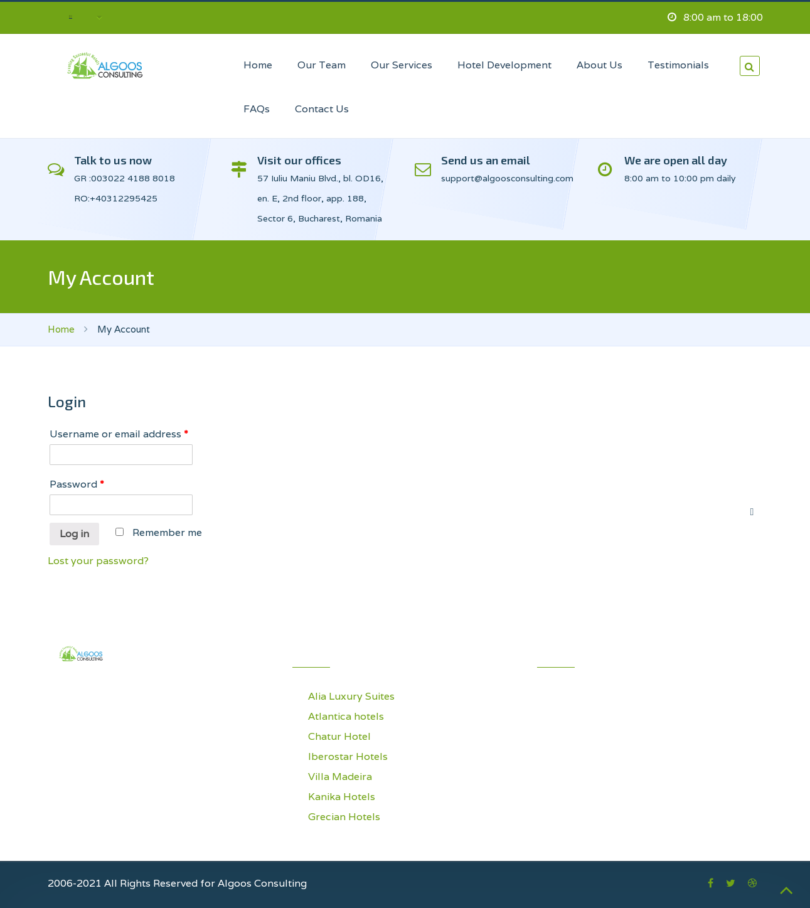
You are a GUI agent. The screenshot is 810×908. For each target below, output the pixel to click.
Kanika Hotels (341, 796)
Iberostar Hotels (348, 756)
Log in (74, 533)
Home (61, 329)
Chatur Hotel (339, 736)
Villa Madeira (340, 776)
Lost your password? (98, 560)
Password (77, 484)
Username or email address (119, 434)
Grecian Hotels (344, 816)
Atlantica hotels (346, 716)
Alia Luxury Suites (351, 696)
